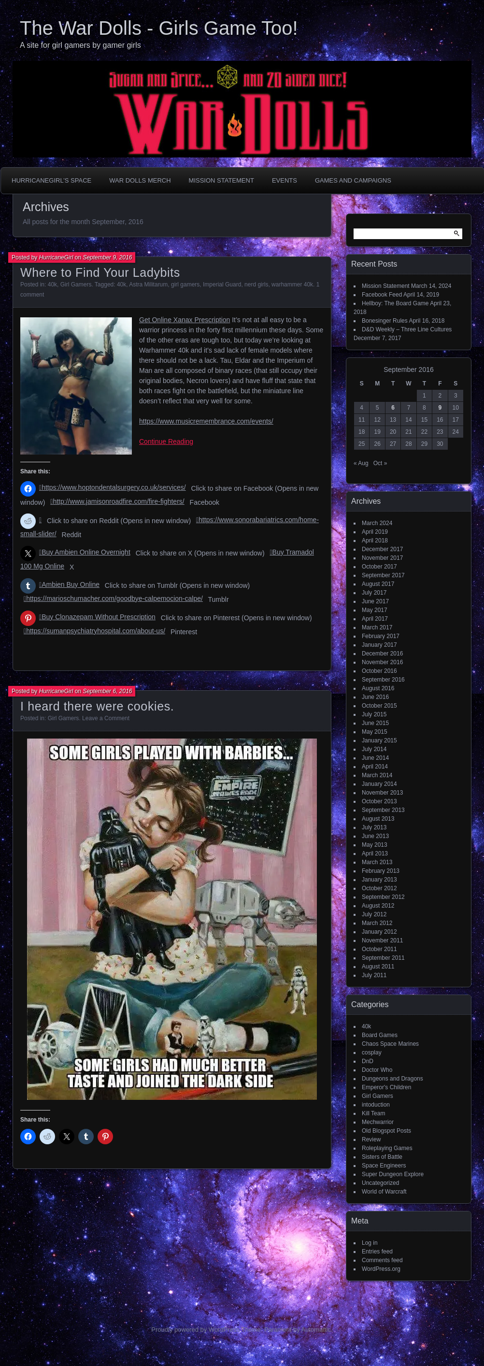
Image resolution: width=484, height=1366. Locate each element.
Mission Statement (221, 180)
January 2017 (379, 644)
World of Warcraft (384, 1191)
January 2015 (379, 740)
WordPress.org (381, 1269)
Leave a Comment (105, 718)
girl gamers (185, 284)
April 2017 (375, 618)
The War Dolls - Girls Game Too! (159, 28)
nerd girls (256, 284)
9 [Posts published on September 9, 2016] (439, 407)
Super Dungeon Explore (393, 1174)
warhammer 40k (292, 284)
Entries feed (377, 1251)
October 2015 (379, 705)
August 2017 (378, 584)
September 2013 (383, 810)
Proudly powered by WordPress (195, 1329)
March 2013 (377, 862)
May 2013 (374, 844)
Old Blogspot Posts (386, 1130)
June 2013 (375, 836)
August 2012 (378, 905)
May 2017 (374, 610)
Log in (370, 1242)
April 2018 (375, 540)
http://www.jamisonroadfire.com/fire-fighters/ (118, 501)
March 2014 (377, 775)
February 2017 (380, 636)
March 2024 (377, 523)
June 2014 (375, 757)
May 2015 (374, 731)
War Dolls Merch (140, 180)
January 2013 (379, 879)
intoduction (376, 1104)
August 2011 (378, 966)
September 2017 (383, 575)
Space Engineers (384, 1165)
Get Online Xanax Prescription (184, 320)
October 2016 (379, 671)
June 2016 (375, 697)
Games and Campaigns (353, 180)
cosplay (372, 1052)
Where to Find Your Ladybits (100, 272)
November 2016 (382, 662)
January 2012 (379, 931)
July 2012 (374, 914)
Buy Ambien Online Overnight (86, 552)
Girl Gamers (76, 284)
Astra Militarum (148, 284)
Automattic (316, 1329)
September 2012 (383, 897)
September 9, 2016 (107, 257)
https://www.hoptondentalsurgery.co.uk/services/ (114, 487)
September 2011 (383, 957)
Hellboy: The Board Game (395, 303)
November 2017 (382, 558)
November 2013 (382, 792)
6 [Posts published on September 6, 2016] (393, 407)
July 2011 (374, 975)
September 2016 (383, 679)
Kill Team (373, 1113)
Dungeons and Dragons (392, 1078)
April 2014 (375, 766)
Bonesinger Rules (385, 320)
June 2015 (375, 723)
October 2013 (379, 801)
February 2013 (380, 871)
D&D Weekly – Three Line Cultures (407, 329)
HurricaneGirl (56, 257)
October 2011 (379, 949)
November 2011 (382, 940)
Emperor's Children (386, 1087)
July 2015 (374, 714)
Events (284, 180)
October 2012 (379, 888)
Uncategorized (380, 1183)
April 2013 (375, 853)
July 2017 (374, 592)
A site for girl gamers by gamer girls (80, 45)
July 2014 (374, 749)
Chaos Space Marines (390, 1043)
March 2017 (377, 627)
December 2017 (382, 549)
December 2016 (382, 653)
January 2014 (379, 784)
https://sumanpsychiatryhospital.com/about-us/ (95, 631)
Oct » (380, 463)
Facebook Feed (382, 294)
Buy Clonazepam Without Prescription (99, 617)
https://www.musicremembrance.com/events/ (206, 421)
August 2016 (378, 688)
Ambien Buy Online (71, 584)
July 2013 (374, 827)
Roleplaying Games (387, 1148)
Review (371, 1139)
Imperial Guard (222, 284)
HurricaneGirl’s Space (51, 180)
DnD (367, 1061)
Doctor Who (377, 1070)
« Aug (361, 463)
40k (52, 284)
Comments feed (382, 1260)
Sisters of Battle (382, 1156)
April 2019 (375, 531)
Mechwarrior (378, 1122)
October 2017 (379, 566)
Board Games (380, 1035)
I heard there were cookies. (97, 706)
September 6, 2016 (107, 691)
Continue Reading (166, 441)
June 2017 (375, 601)
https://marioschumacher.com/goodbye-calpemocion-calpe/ (114, 598)
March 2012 (377, 923)
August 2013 (378, 818)
